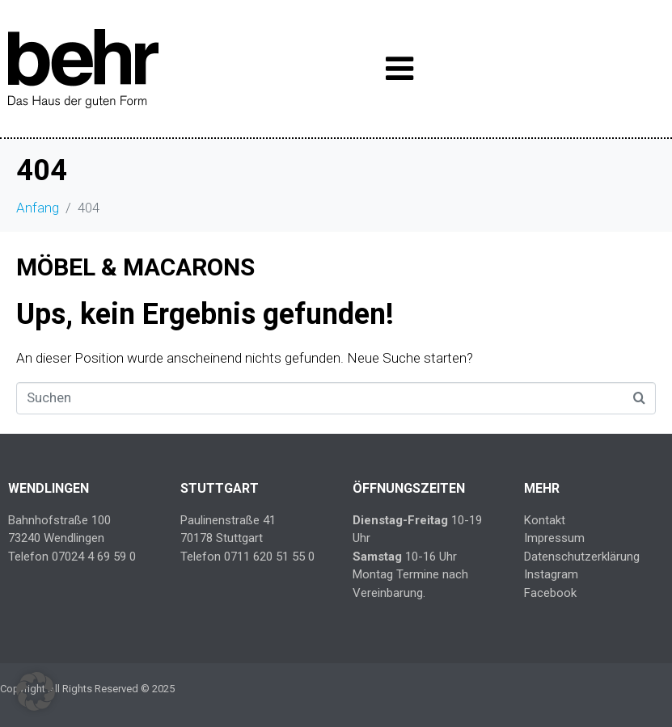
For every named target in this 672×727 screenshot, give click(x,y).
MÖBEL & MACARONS (135, 267)
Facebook (550, 593)
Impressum (554, 538)
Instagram (551, 574)
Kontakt (544, 520)
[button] (35, 691)
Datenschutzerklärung (582, 556)
